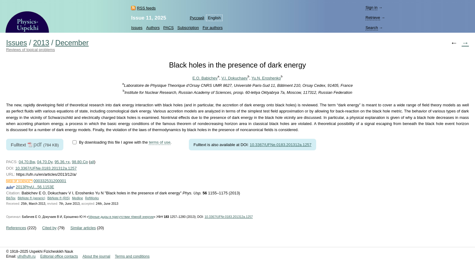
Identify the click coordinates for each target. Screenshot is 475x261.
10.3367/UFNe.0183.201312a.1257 (281, 144)
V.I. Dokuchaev (234, 78)
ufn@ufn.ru (26, 256)
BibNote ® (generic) (31, 198)
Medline (77, 198)
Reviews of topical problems (30, 49)
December (72, 43)
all (92, 162)
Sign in (371, 7)
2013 (41, 43)
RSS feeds (146, 8)
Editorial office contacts (59, 256)
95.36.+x (61, 162)
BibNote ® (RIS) (58, 198)
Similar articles (83, 228)
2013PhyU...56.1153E (35, 187)
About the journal (96, 256)
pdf (37, 144)
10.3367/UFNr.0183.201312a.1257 (228, 217)
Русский (197, 18)
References (16, 228)
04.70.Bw (27, 162)
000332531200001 (50, 180)
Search (371, 27)
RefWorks (92, 198)
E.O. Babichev (205, 78)
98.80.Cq (80, 162)
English (214, 18)
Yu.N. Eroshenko (266, 78)
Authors (152, 27)
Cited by (49, 228)
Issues (136, 27)
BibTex (11, 198)
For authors (213, 27)
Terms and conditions (132, 256)
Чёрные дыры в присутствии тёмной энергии (121, 217)
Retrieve (372, 17)
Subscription (188, 27)
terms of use (159, 142)
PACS (168, 27)
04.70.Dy (44, 162)
